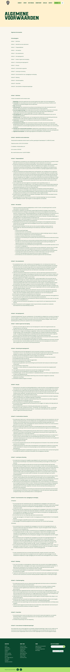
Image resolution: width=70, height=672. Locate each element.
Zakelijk (45, 2)
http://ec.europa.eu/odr (44, 600)
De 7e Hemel (23, 654)
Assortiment (38, 2)
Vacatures (7, 659)
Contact (50, 2)
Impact (25, 2)
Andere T (20, 2)
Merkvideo (7, 647)
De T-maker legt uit (9, 657)
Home (6, 646)
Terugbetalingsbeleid (40, 649)
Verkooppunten (8, 654)
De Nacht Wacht (23, 647)
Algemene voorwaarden (40, 646)
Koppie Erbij (22, 649)
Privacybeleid (38, 647)
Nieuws (6, 656)
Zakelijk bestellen (8, 661)
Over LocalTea (8, 653)
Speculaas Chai (23, 653)
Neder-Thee (22, 656)
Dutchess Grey (23, 657)
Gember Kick (23, 651)
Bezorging (37, 650)
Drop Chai (22, 650)
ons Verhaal (31, 2)
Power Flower (23, 646)
